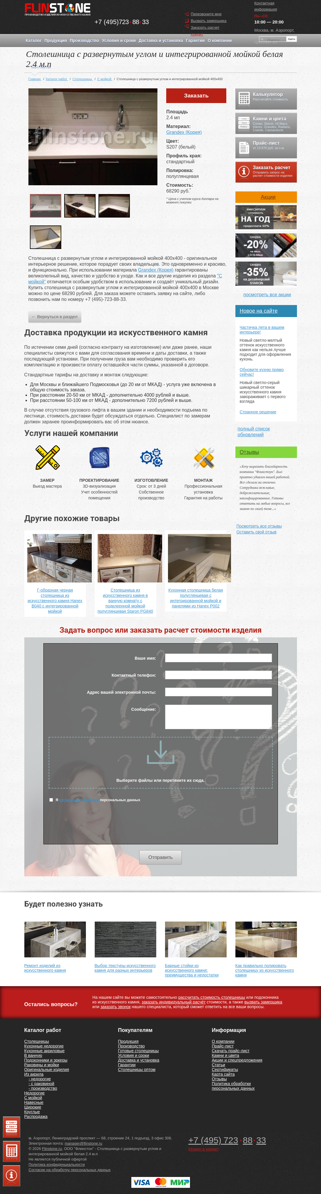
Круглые (32, 1111)
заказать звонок (116, 1006)
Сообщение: (143, 709)
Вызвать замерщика (209, 20)
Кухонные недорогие (44, 1046)
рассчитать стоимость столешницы (211, 997)
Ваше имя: (145, 658)
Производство (131, 1046)
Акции (268, 197)
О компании (223, 1041)
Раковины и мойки (41, 1064)
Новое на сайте (259, 311)
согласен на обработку (79, 800)
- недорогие (40, 1079)
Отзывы (249, 452)
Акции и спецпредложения (237, 1060)
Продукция (128, 1041)
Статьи (218, 1064)
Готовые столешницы (138, 1050)
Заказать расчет (205, 27)
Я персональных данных (94, 800)
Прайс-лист (223, 1046)
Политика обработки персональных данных (233, 1086)
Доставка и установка (138, 1060)
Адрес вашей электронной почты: (121, 692)
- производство (43, 1088)
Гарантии (126, 1064)
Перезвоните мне (206, 14)
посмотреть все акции (267, 294)
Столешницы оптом (136, 1069)
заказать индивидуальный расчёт (173, 1002)
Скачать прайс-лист (230, 1050)
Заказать (196, 95)
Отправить (160, 857)
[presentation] (160, 826)
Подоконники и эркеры (45, 1060)
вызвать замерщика (263, 1002)
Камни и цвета (225, 1055)
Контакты (41, 66)
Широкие (32, 1107)
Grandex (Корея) (184, 132)
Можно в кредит (203, 1149)
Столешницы (36, 1041)
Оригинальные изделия (46, 1069)
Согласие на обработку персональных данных (70, 1170)
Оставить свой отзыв (256, 532)
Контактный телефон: (134, 675)
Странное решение (258, 412)
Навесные (34, 1102)
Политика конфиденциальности (57, 1164)
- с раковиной (42, 1083)
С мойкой (33, 1097)
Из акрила (34, 1074)
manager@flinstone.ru (83, 1143)
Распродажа (36, 1116)
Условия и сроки (133, 1055)
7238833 (122, 22)
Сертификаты (225, 1069)
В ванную (33, 1055)
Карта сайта (223, 1074)
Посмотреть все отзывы (259, 526)
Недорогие (34, 1093)
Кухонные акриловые (44, 1050)
